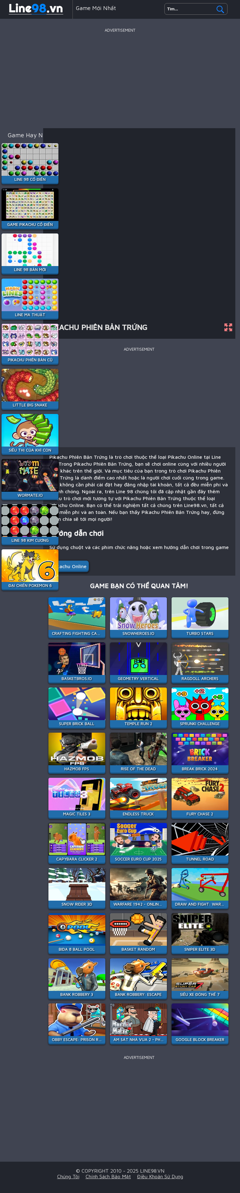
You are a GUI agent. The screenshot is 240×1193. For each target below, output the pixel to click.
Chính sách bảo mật (108, 1176)
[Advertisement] (120, 78)
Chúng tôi (68, 1176)
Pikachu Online (69, 566)
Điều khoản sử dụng (160, 1176)
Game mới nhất (96, 8)
